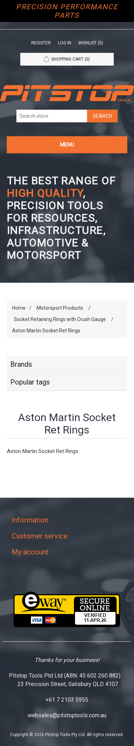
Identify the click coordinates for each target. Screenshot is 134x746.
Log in (64, 42)
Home (19, 308)
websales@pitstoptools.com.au (67, 715)
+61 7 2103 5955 (66, 699)
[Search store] (51, 116)
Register (41, 42)
